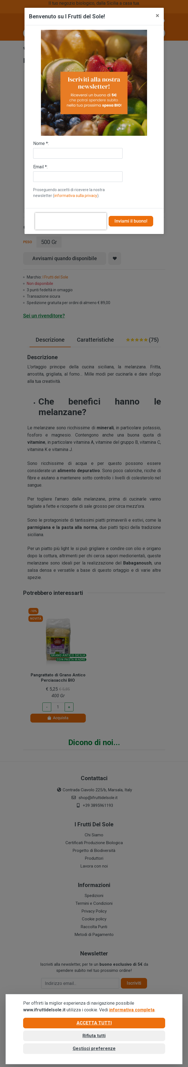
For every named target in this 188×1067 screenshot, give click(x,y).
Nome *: (41, 143)
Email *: (40, 166)
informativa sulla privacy (75, 195)
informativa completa (132, 1009)
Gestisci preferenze (94, 1048)
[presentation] (70, 221)
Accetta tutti (94, 1023)
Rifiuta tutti (94, 1035)
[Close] (157, 15)
